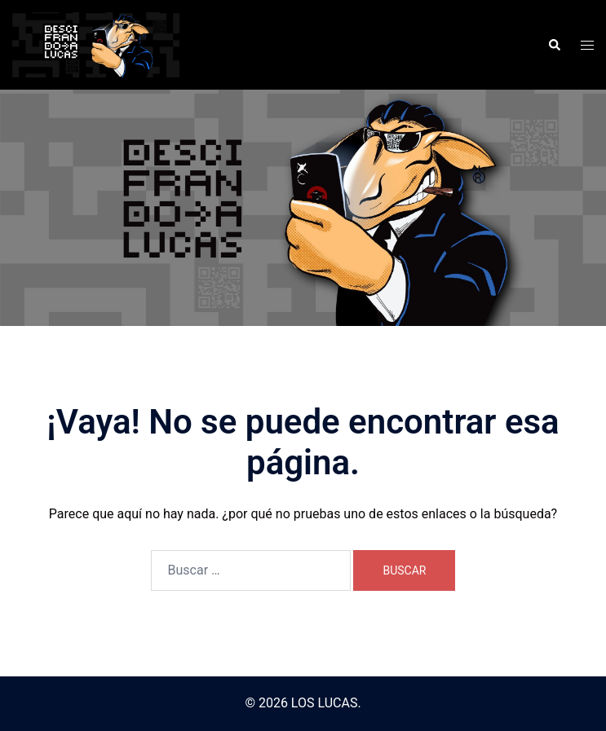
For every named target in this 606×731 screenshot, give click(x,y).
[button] (553, 44)
